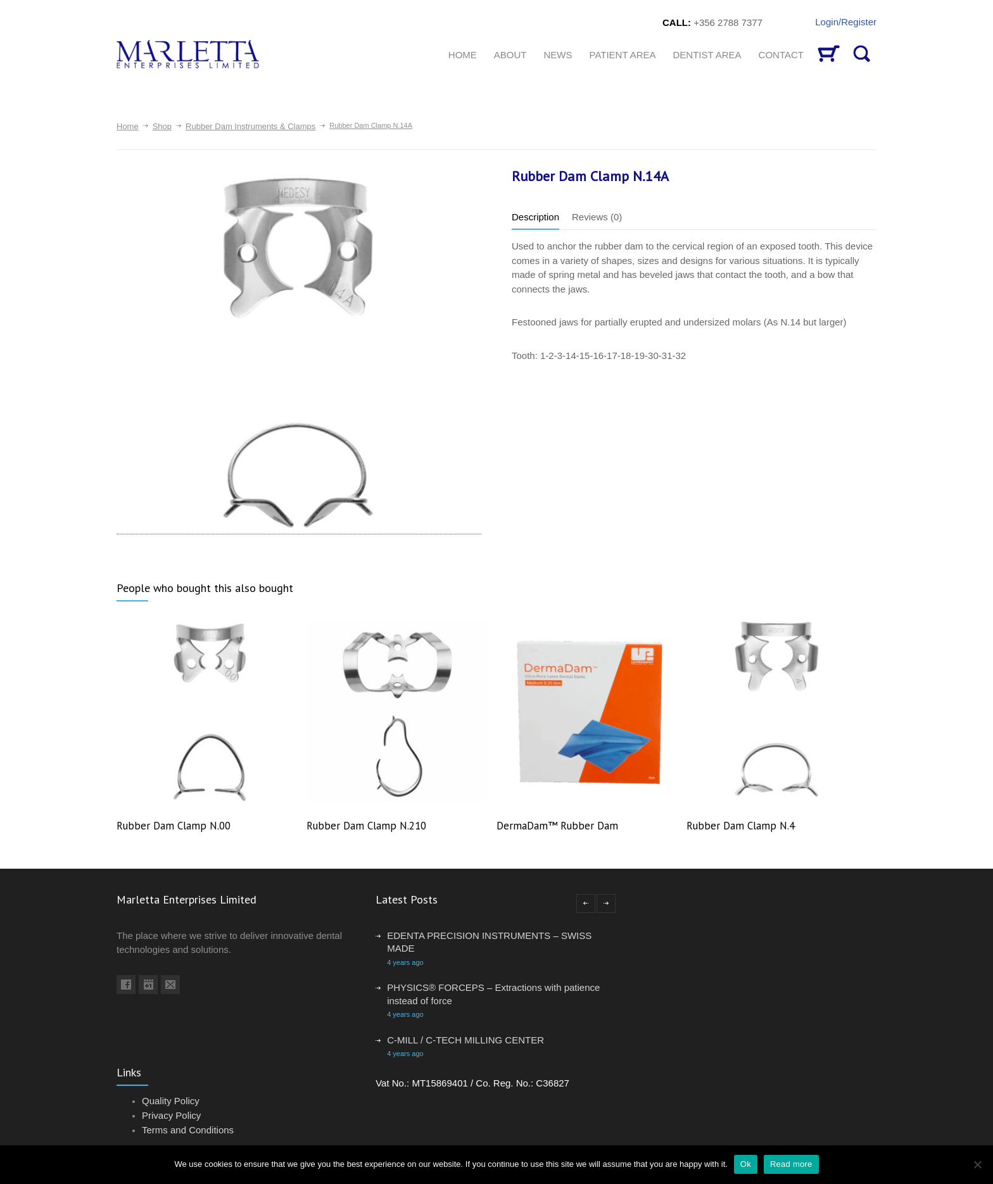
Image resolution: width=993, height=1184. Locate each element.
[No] (977, 1164)
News (557, 54)
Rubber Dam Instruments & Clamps (250, 126)
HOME (462, 54)
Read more (791, 1164)
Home (128, 126)
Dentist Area (707, 54)
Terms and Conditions (188, 1129)
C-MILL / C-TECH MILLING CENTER (465, 1040)
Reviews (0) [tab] (597, 216)
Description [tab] (535, 216)
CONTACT (781, 54)
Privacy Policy (171, 1115)
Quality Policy (170, 1100)
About (510, 54)
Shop (162, 126)
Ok (745, 1164)
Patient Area (622, 54)
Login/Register (845, 22)
